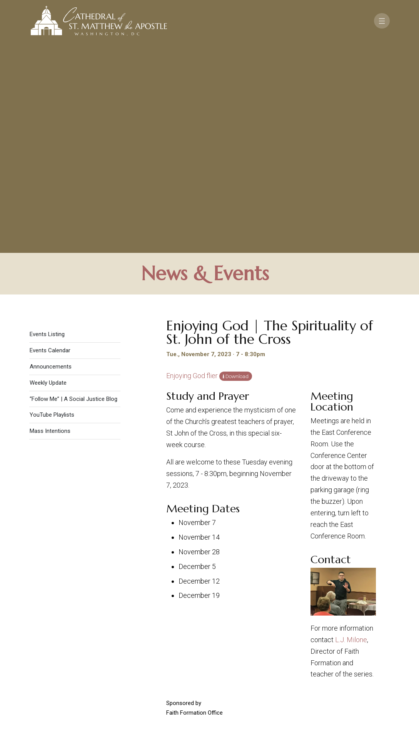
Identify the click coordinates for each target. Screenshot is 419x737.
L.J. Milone (351, 433)
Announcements (51, 159)
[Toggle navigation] (382, 21)
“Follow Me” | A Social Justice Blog (73, 191)
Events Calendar (50, 143)
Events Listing (47, 127)
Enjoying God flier (192, 169)
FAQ (344, 639)
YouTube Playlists (52, 207)
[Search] (345, 677)
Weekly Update (48, 175)
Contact (322, 629)
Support (361, 629)
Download (237, 169)
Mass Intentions (50, 223)
